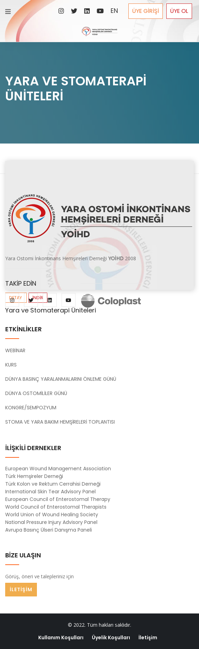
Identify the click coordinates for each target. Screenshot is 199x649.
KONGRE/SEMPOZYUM (30, 407)
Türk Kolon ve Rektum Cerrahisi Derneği (53, 483)
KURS (11, 364)
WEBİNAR (15, 350)
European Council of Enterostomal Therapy (57, 499)
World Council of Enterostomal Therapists (55, 506)
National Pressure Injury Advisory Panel (51, 522)
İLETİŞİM (21, 589)
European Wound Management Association (58, 468)
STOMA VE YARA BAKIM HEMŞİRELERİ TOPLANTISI (60, 421)
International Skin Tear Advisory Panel (50, 491)
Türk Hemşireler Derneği (34, 476)
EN (114, 10)
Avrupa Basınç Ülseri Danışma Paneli (48, 529)
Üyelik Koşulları (111, 637)
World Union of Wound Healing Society (51, 514)
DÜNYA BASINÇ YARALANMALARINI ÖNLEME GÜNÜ (60, 379)
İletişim (147, 637)
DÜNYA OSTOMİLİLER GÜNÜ (36, 393)
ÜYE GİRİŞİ (145, 11)
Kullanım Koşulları (60, 637)
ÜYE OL (179, 11)
